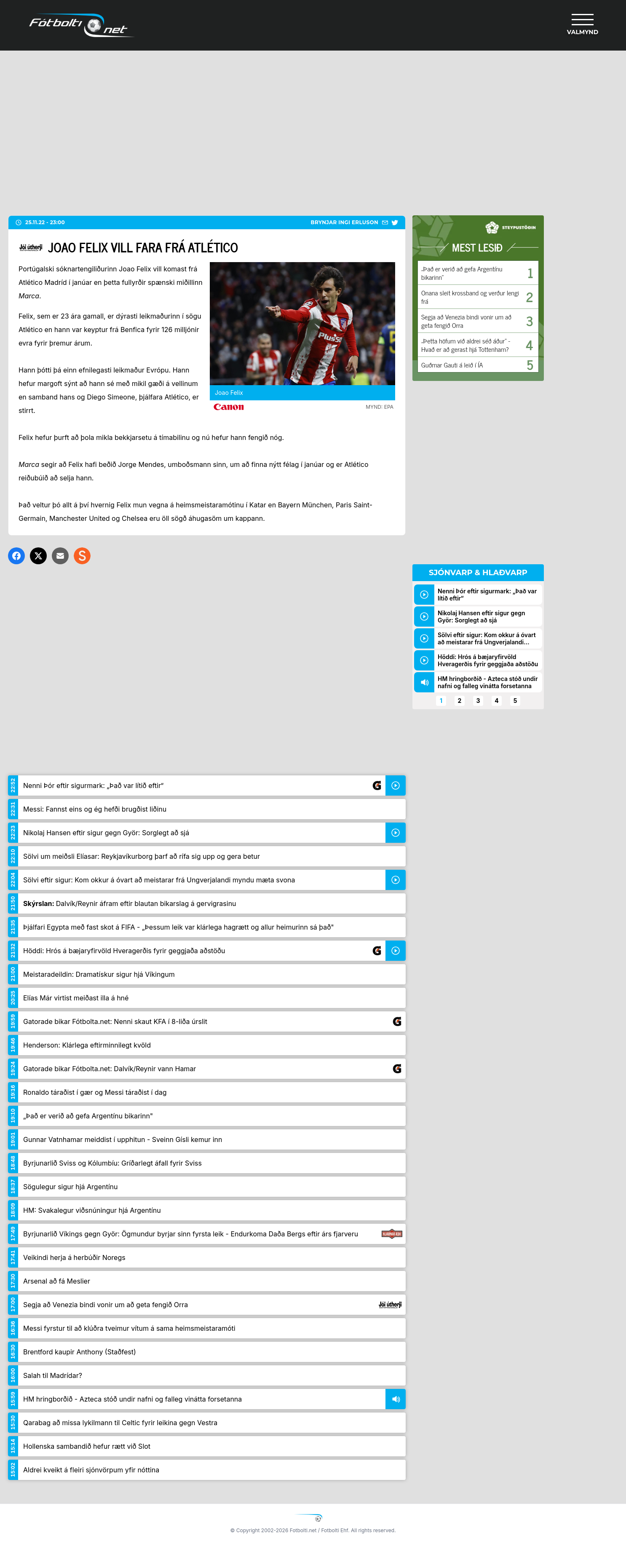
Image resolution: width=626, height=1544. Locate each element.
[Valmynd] (582, 25)
